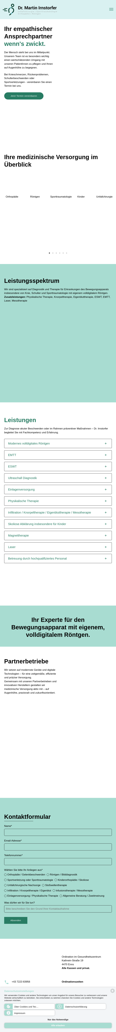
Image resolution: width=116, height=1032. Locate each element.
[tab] (58, 443)
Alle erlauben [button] (58, 1025)
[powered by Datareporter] (112, 992)
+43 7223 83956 (21, 981)
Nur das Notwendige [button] (58, 1019)
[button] (29, 1006)
